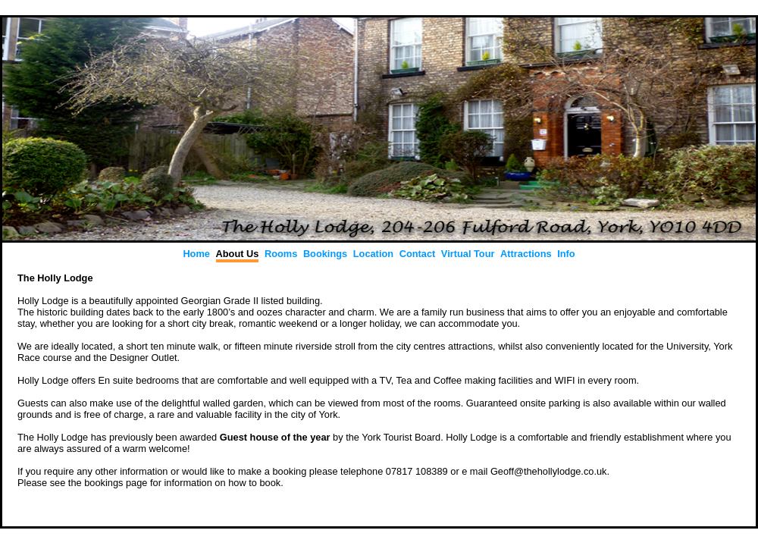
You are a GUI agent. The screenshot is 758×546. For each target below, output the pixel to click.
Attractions (526, 253)
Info (566, 253)
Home (196, 253)
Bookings (325, 253)
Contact (417, 253)
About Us (237, 253)
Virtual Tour (468, 253)
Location (373, 253)
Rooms (281, 253)
